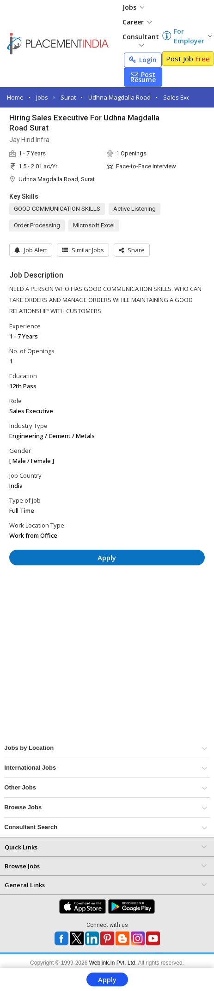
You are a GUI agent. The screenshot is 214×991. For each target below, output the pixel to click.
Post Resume (143, 77)
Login (143, 59)
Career (137, 22)
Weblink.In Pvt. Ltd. (113, 963)
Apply (107, 979)
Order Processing (37, 225)
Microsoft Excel (94, 225)
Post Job (188, 58)
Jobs (133, 7)
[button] (132, 250)
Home (15, 97)
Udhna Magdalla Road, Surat (56, 179)
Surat (68, 97)
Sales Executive (185, 97)
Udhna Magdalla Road (119, 97)
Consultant (140, 39)
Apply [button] (107, 557)
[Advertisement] (87, 600)
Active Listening (134, 208)
